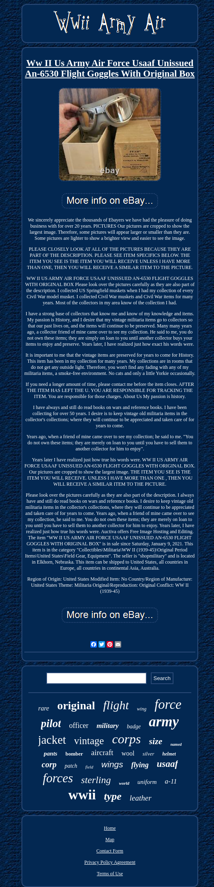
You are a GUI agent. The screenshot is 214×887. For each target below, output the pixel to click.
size (156, 741)
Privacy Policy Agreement (109, 862)
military (107, 726)
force (168, 704)
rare (43, 708)
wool (128, 753)
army (164, 722)
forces (58, 778)
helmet (169, 754)
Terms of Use (110, 873)
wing (141, 709)
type (112, 796)
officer (78, 725)
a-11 (171, 781)
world (124, 783)
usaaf (167, 764)
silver (148, 754)
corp (49, 764)
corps (126, 739)
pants (50, 753)
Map (109, 839)
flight (116, 705)
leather (141, 798)
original (76, 705)
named (176, 744)
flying (140, 765)
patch (70, 766)
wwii (82, 794)
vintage (89, 740)
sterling (96, 780)
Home (110, 828)
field (90, 766)
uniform (147, 782)
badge (134, 726)
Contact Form (109, 851)
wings (112, 764)
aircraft (102, 752)
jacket (52, 739)
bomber (74, 754)
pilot (51, 723)
